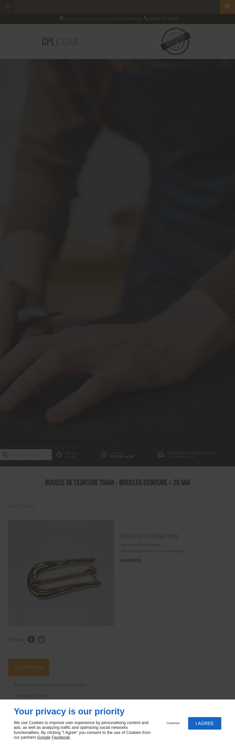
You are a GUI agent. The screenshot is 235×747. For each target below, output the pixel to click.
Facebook (61, 737)
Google (43, 737)
